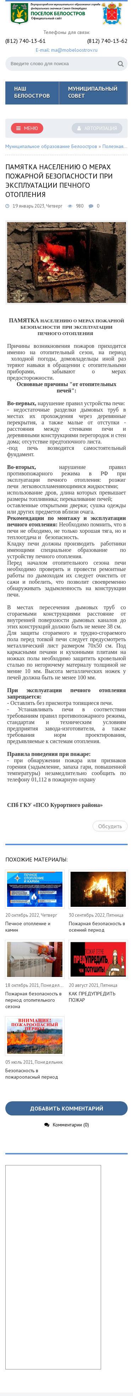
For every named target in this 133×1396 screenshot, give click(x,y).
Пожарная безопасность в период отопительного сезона (33, 1000)
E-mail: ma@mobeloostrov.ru (67, 50)
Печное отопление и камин (27, 926)
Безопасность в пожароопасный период (31, 1073)
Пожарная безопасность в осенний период (97, 926)
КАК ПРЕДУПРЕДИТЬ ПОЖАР (92, 996)
